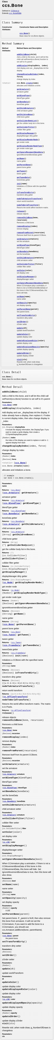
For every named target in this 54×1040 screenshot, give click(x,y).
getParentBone (23, 165)
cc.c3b (6, 842)
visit (19, 360)
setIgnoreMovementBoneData (30, 283)
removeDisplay (23, 226)
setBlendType (23, 245)
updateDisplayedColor (27, 341)
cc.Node (8, 582)
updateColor (22, 334)
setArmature (22, 239)
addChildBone (23, 55)
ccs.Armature (11, 493)
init (19, 184)
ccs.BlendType (11, 503)
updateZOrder (23, 353)
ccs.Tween (9, 635)
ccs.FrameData (11, 645)
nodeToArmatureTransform (29, 199)
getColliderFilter (25, 127)
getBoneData (22, 102)
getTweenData (23, 178)
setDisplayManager (25, 277)
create (29, 83)
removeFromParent (25, 233)
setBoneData (22, 252)
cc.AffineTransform (15, 697)
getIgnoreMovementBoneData (30, 152)
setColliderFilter (25, 264)
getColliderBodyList (27, 121)
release (20, 211)
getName (20, 159)
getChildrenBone (24, 115)
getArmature (22, 89)
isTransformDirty (25, 193)
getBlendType (23, 96)
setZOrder (21, 322)
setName (20, 297)
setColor (21, 271)
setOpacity (22, 303)
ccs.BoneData (11, 514)
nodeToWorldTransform (27, 205)
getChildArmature (25, 108)
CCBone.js (15, 11)
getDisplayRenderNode (27, 140)
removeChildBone (24, 218)
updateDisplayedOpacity (28, 347)
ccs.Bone (24, 33)
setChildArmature (25, 258)
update (20, 328)
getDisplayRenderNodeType (29, 146)
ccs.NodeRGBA (15, 13)
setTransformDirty (25, 315)
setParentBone (23, 309)
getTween (21, 171)
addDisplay (22, 66)
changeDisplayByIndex (27, 74)
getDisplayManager (25, 133)
